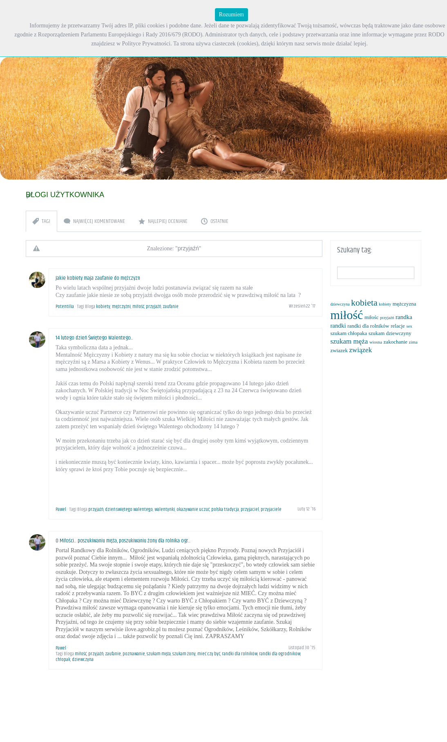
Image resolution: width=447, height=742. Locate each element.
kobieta (364, 302)
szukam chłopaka (348, 333)
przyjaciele (271, 509)
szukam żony (184, 654)
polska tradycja (225, 509)
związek (360, 350)
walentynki (164, 509)
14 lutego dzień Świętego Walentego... (94, 337)
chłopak (63, 659)
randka (404, 317)
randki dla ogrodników (279, 654)
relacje (398, 326)
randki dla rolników (239, 654)
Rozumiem (231, 14)
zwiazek (339, 350)
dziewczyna (83, 659)
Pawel (61, 509)
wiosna (375, 342)
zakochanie (395, 342)
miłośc (371, 317)
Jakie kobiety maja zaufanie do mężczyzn (98, 278)
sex (409, 326)
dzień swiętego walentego (129, 509)
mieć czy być (208, 654)
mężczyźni (121, 306)
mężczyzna (404, 304)
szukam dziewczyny (390, 333)
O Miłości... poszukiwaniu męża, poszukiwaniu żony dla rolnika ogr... (123, 540)
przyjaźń (153, 306)
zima (413, 342)
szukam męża (159, 654)
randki (338, 325)
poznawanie (134, 654)
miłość (138, 306)
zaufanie (171, 306)
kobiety (103, 306)
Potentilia (65, 306)
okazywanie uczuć (193, 509)
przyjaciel (250, 509)
